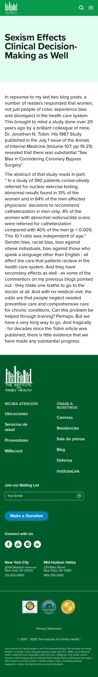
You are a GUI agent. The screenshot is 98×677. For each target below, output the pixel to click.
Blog (61, 449)
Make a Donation (26, 516)
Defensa (64, 460)
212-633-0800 (14, 575)
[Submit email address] (79, 496)
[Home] (11, 8)
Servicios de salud (16, 427)
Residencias (68, 428)
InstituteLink (68, 471)
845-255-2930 (54, 575)
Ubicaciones (16, 414)
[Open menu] (91, 8)
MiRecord (14, 451)
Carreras (65, 417)
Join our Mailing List (22, 485)
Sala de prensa (71, 439)
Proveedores (16, 440)
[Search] (81, 8)
